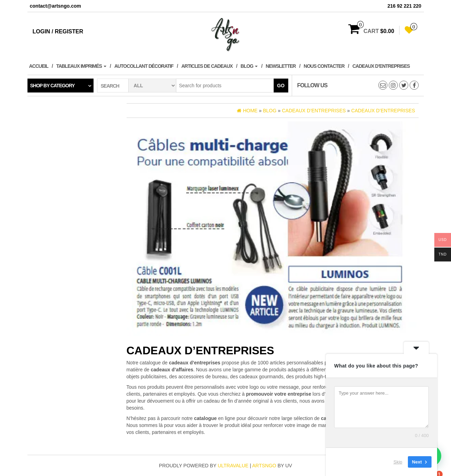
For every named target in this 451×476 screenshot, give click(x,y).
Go (281, 85)
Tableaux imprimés (81, 66)
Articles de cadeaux (206, 66)
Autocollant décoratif (144, 66)
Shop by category (52, 85)
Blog (249, 66)
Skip (398, 462)
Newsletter (281, 66)
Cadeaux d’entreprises (381, 66)
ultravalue (233, 465)
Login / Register (58, 31)
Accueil (38, 66)
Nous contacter (324, 66)
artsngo (264, 465)
